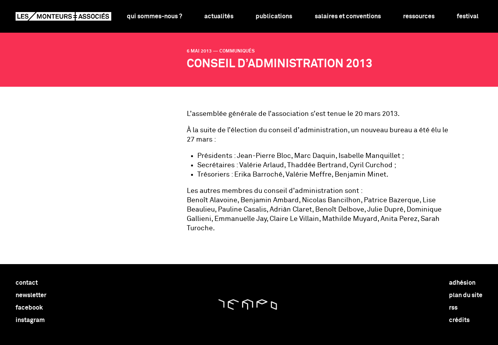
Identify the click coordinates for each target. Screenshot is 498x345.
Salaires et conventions (348, 16)
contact (27, 283)
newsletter (31, 295)
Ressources (419, 16)
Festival (468, 16)
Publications (274, 16)
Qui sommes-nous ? (154, 16)
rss (453, 308)
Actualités (218, 16)
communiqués (237, 51)
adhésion (462, 283)
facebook (29, 308)
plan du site (465, 295)
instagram (30, 320)
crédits (459, 320)
